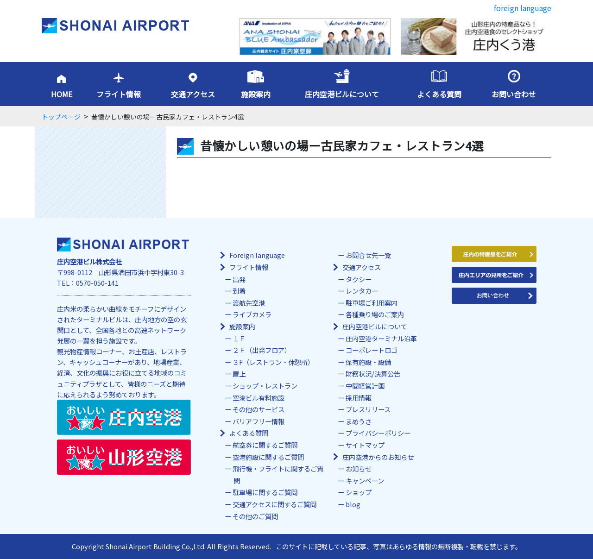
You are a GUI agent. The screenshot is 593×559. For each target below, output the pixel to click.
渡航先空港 (249, 303)
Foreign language (257, 255)
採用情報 (359, 397)
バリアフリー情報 (258, 421)
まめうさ (359, 421)
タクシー (359, 279)
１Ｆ (239, 338)
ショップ (359, 492)
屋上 (239, 373)
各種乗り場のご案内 (375, 314)
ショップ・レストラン (265, 385)
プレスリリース (368, 409)
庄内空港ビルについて (342, 94)
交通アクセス (193, 94)
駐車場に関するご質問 (265, 492)
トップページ (61, 116)
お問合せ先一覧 (368, 255)
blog (353, 504)
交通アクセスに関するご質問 (274, 504)
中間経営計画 (365, 385)
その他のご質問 (255, 516)
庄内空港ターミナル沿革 (381, 338)
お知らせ (359, 468)
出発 (239, 279)
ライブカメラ (252, 314)
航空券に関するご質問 (265, 445)
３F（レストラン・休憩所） (273, 362)
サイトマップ (365, 445)
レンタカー (362, 290)
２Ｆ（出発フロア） (262, 350)
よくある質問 (439, 94)
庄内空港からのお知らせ (378, 457)
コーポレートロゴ (371, 350)
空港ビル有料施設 (258, 397)
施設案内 (256, 94)
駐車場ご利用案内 (371, 303)
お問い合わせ (514, 94)
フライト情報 (118, 94)
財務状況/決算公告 (373, 373)
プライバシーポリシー (378, 433)
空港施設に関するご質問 (268, 457)
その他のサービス (258, 409)
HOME (61, 94)
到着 (239, 290)
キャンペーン (365, 480)
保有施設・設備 (368, 362)
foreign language (522, 7)
